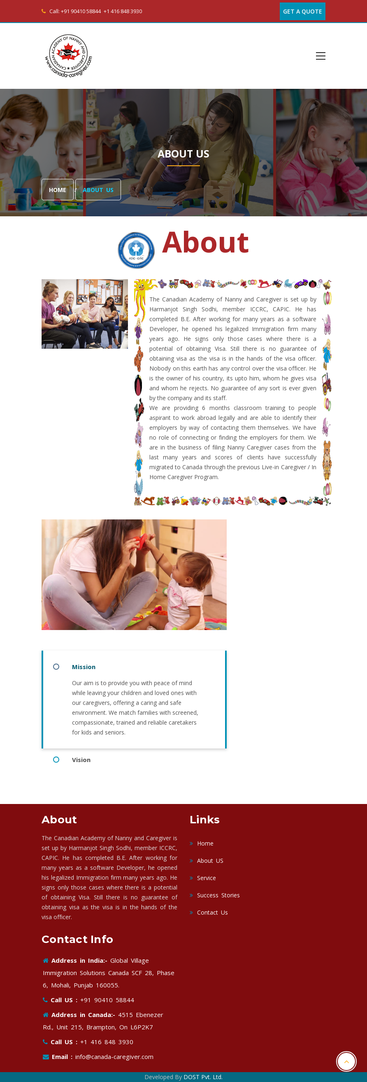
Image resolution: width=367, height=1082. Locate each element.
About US (206, 860)
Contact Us (209, 912)
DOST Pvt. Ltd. (203, 1077)
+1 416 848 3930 (123, 11)
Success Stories (215, 895)
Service (203, 878)
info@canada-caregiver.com (112, 1056)
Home (57, 190)
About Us (98, 190)
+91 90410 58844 (81, 11)
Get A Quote (302, 11)
